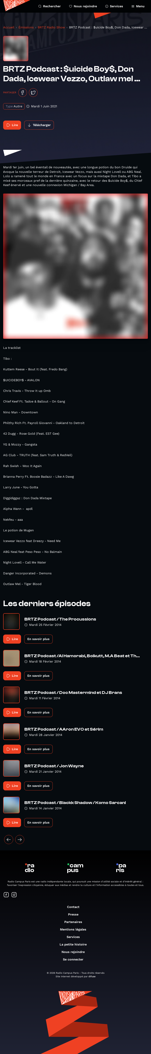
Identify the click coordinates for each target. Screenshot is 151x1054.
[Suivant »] (19, 839)
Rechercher (49, 6)
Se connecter (75, 959)
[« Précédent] (8, 839)
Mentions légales (75, 929)
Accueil (8, 27)
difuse (92, 976)
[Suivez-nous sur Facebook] (6, 895)
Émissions (26, 27)
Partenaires (75, 922)
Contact (75, 907)
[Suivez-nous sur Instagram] (14, 895)
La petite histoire (75, 944)
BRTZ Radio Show (51, 27)
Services (114, 6)
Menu (138, 6)
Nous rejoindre (83, 6)
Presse (75, 914)
